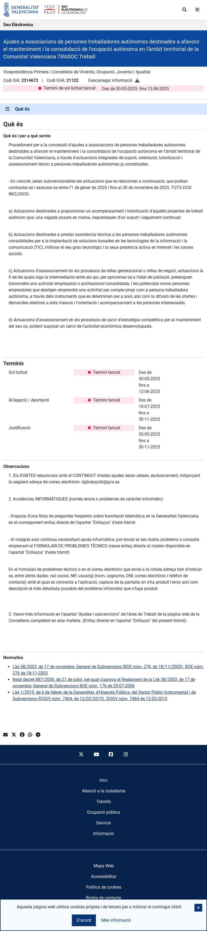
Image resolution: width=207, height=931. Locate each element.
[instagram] (125, 754)
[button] (198, 908)
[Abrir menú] (197, 9)
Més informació (116, 920)
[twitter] (81, 754)
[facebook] (111, 754)
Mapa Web (103, 865)
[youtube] (96, 754)
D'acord (84, 920)
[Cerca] (184, 9)
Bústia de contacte (103, 897)
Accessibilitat (103, 876)
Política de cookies (103, 887)
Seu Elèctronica (18, 24)
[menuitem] (103, 780)
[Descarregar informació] (137, 80)
